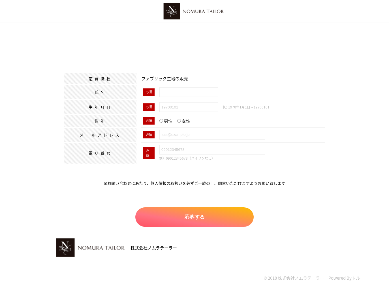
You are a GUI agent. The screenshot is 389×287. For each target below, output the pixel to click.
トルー (358, 278)
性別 (100, 121)
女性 (183, 121)
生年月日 (100, 107)
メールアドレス (100, 135)
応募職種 (100, 78)
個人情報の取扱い (166, 183)
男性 (165, 121)
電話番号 (100, 153)
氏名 (100, 92)
